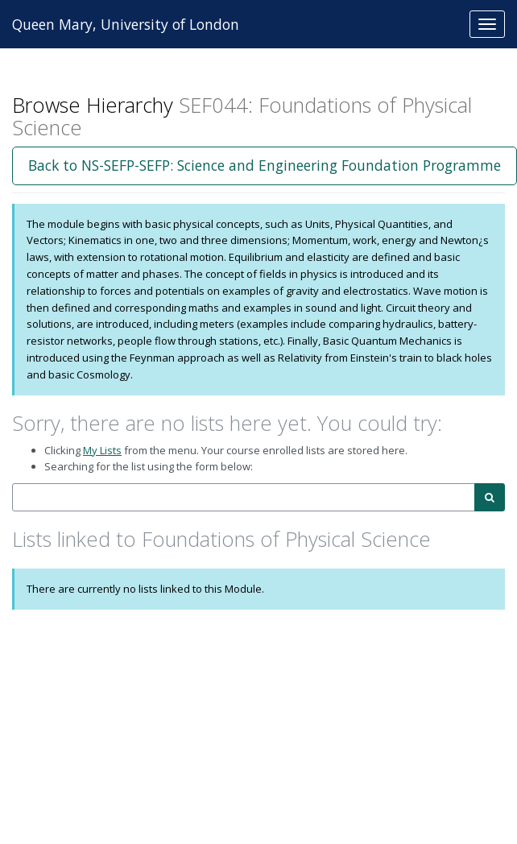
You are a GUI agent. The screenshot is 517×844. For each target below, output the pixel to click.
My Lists (102, 450)
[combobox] (243, 497)
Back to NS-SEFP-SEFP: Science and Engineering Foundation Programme (264, 165)
